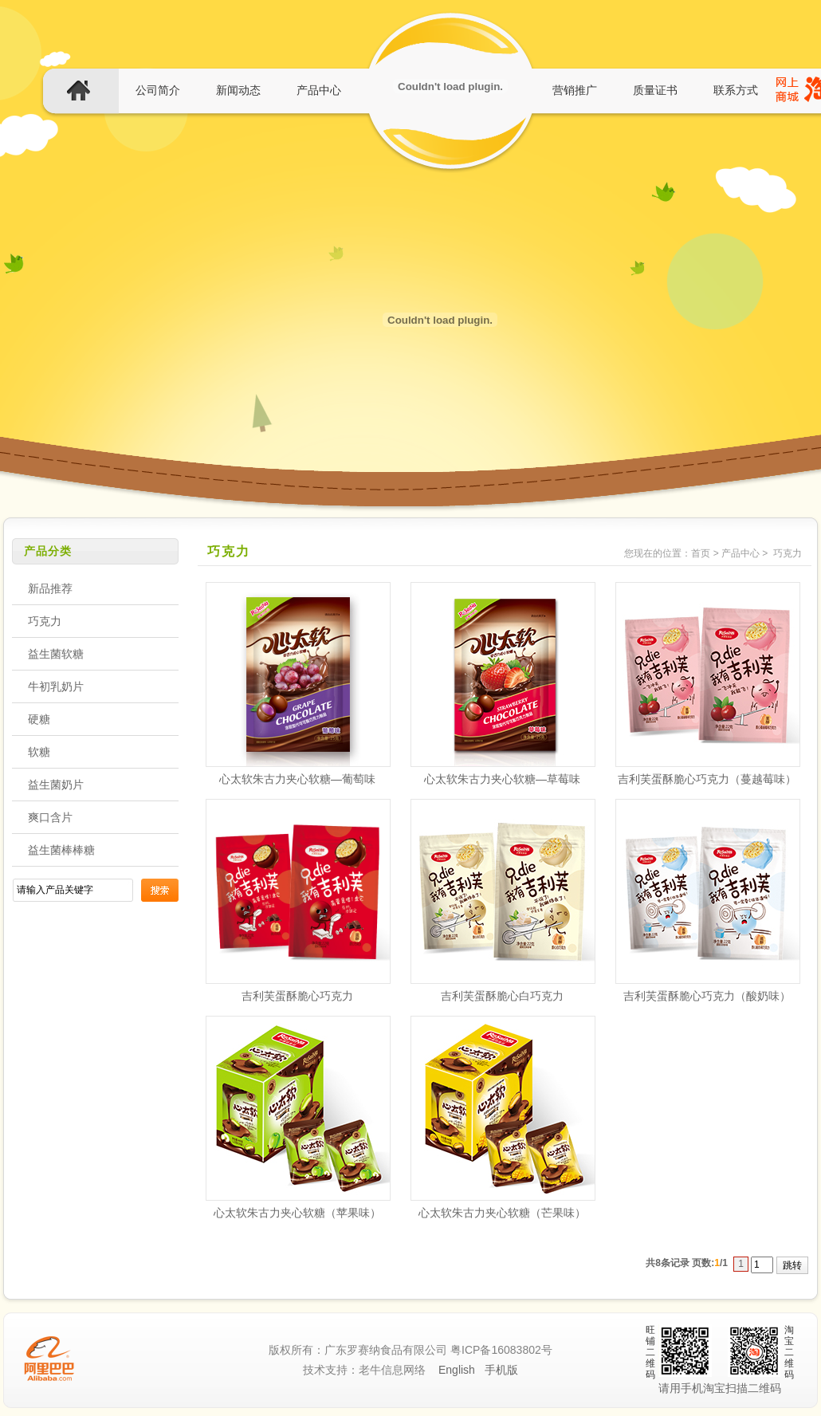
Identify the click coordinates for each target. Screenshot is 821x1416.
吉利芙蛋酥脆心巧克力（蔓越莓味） (707, 779)
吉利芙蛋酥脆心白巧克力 (502, 995)
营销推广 (574, 90)
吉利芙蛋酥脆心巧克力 (297, 995)
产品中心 (319, 90)
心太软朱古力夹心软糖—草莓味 (502, 779)
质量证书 (655, 90)
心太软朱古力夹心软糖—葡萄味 (297, 779)
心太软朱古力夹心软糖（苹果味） (297, 1212)
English (456, 1369)
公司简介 (158, 90)
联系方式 (735, 90)
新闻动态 (238, 90)
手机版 (501, 1369)
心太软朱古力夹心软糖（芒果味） (502, 1212)
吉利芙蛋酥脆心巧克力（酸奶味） (707, 995)
